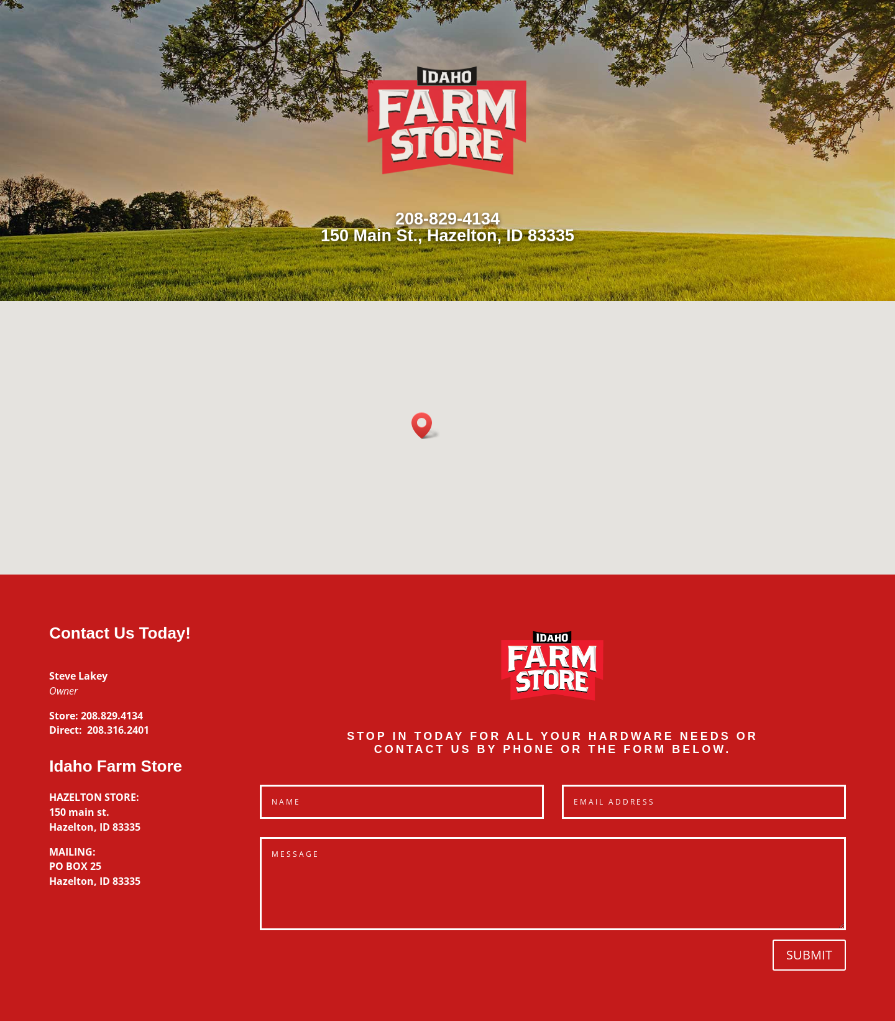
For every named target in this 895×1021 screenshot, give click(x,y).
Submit (809, 954)
